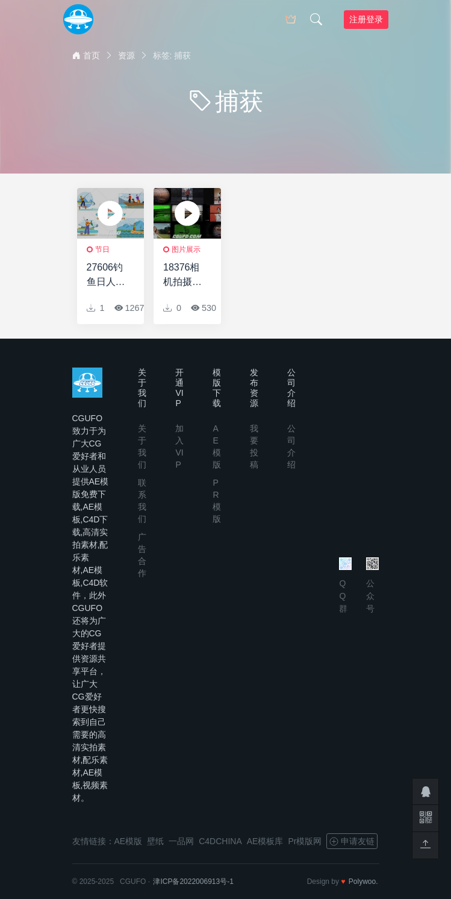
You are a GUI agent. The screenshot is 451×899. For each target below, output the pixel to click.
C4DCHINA (220, 841)
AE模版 (128, 841)
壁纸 (155, 841)
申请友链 (352, 841)
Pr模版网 (305, 841)
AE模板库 (265, 841)
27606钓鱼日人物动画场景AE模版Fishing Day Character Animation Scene (108, 275)
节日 (102, 249)
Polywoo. (363, 881)
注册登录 (366, 19)
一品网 (181, 841)
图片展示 (186, 249)
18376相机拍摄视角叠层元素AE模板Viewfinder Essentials (184, 275)
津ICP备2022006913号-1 (193, 881)
